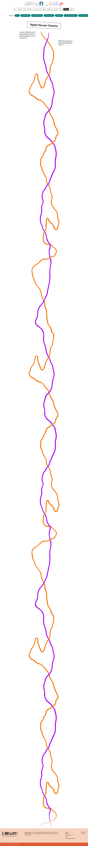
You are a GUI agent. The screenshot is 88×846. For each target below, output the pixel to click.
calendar (29, 9)
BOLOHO (59, 15)
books (60, 9)
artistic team (49, 15)
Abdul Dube (25, 15)
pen (40, 9)
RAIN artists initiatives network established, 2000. (65, 42)
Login (83, 832)
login (71, 9)
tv (33, 9)
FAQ (66, 836)
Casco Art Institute (71, 15)
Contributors (68, 835)
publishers (49, 9)
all (17, 15)
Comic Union (83, 15)
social (36, 9)
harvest (20, 9)
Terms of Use (17, 844)
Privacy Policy (7, 844)
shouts (44, 9)
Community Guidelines (70, 838)
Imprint (3, 844)
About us (67, 833)
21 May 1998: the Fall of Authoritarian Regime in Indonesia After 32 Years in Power (27, 35)
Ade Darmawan (37, 15)
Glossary (12, 844)
